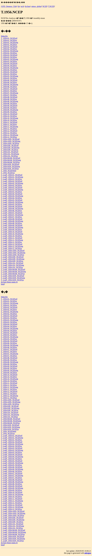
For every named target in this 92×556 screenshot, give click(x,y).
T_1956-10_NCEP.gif (9, 114)
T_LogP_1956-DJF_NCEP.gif (12, 257)
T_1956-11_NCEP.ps (9, 129)
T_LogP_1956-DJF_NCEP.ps (12, 261)
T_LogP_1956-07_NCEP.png (12, 215)
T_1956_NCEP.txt (8, 173)
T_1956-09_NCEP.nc (9, 108)
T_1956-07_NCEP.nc (9, 91)
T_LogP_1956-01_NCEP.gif (11, 175)
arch (22, 6)
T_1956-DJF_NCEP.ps (9, 150)
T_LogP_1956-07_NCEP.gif (11, 213)
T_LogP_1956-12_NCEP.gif (11, 244)
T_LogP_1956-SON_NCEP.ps (12, 280)
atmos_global (36, 6)
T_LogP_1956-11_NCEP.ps (11, 242)
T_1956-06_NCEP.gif (9, 80)
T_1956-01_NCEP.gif (9, 38)
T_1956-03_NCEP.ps (9, 61)
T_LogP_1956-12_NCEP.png (12, 246)
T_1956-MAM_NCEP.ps (10, 162)
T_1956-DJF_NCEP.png (10, 148)
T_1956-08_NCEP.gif (9, 97)
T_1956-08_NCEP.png (9, 101)
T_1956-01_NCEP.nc (9, 40)
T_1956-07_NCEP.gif (9, 89)
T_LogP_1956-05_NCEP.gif (11, 200)
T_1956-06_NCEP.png (9, 84)
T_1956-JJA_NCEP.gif (9, 152)
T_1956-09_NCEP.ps (9, 112)
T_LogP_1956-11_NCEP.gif (11, 238)
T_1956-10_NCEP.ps (9, 120)
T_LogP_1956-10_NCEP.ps (11, 236)
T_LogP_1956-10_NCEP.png (12, 234)
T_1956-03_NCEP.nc (9, 57)
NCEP (44, 6)
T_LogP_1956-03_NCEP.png (12, 190)
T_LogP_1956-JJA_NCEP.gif (12, 263)
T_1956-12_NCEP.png (9, 135)
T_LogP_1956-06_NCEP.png (12, 208)
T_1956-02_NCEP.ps (9, 53)
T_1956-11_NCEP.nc (9, 124)
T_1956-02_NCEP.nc (9, 49)
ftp (19, 6)
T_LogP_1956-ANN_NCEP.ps (12, 255)
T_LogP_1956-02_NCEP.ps (11, 185)
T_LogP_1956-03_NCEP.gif (11, 187)
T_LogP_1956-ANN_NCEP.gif (12, 250)
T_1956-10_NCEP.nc (9, 116)
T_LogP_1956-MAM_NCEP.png (13, 272)
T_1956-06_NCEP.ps (9, 87)
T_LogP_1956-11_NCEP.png (12, 240)
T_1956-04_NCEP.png (9, 68)
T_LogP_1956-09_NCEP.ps (11, 229)
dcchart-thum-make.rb (9, 282)
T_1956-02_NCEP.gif (9, 47)
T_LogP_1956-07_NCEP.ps (11, 217)
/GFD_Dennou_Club (9, 6)
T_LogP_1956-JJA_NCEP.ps (12, 267)
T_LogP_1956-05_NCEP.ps (11, 204)
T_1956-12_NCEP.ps (9, 137)
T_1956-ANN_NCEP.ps (10, 143)
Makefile (4, 36)
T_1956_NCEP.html (8, 171)
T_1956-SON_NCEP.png (10, 166)
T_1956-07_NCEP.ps (9, 95)
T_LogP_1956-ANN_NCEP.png (13, 253)
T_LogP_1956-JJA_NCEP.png (12, 265)
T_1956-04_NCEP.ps (9, 70)
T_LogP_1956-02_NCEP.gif (11, 181)
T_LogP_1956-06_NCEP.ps (11, 211)
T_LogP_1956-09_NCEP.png (12, 227)
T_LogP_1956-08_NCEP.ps (11, 223)
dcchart (27, 6)
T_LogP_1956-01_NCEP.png (12, 177)
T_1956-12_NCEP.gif (9, 131)
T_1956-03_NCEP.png (9, 59)
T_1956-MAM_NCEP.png (11, 160)
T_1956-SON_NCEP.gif (10, 164)
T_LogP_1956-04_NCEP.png (12, 196)
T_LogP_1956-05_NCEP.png (12, 202)
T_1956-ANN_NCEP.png (10, 141)
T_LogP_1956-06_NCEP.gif (11, 206)
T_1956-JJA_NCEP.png (10, 154)
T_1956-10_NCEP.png (9, 118)
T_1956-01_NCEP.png (9, 42)
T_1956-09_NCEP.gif (9, 105)
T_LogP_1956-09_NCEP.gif (11, 225)
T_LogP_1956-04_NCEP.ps (11, 198)
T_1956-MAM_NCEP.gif (10, 158)
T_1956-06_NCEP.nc (9, 82)
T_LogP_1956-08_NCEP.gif (11, 219)
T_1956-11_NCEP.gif (9, 122)
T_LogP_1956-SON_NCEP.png (13, 278)
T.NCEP (51, 6)
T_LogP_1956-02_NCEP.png (12, 183)
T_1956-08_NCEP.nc (9, 99)
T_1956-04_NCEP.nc (9, 66)
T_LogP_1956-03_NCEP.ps (11, 192)
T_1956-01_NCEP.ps (9, 45)
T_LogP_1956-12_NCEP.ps (11, 248)
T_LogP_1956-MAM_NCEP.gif (13, 269)
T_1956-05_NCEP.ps (9, 78)
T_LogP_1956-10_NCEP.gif (11, 232)
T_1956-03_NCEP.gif (9, 55)
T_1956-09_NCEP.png (9, 110)
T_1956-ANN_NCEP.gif (10, 139)
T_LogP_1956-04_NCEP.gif (11, 194)
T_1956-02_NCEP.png (9, 51)
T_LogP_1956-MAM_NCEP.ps (13, 274)
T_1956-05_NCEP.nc (9, 74)
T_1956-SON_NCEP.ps (10, 169)
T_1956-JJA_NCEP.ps (9, 156)
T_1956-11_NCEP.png (9, 126)
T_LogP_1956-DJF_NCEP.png (12, 259)
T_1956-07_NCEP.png (9, 93)
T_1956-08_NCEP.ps (9, 103)
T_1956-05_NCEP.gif (9, 72)
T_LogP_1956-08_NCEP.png (12, 221)
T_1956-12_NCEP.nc (9, 133)
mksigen (87, 553)
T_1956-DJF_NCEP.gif (10, 145)
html (2, 284)
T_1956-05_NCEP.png (9, 76)
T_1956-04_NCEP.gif (9, 63)
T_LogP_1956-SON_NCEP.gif (12, 276)
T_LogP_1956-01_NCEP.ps (11, 179)
